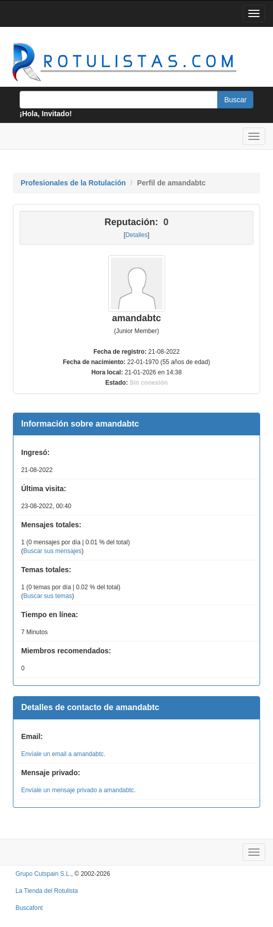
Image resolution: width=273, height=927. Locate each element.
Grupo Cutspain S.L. (43, 873)
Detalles (136, 235)
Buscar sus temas (47, 596)
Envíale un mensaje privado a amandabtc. (78, 790)
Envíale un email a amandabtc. (63, 754)
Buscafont (29, 908)
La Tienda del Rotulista (46, 890)
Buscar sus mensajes (52, 551)
